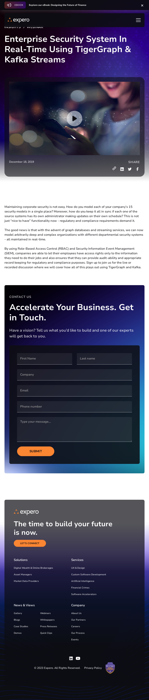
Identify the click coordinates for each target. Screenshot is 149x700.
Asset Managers (23, 574)
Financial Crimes (80, 587)
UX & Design (78, 567)
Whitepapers (47, 619)
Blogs (17, 619)
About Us (76, 613)
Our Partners (78, 619)
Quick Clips (46, 633)
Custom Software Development (88, 574)
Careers (75, 626)
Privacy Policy (93, 668)
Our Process (78, 633)
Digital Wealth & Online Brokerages (33, 567)
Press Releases (48, 626)
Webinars (45, 613)
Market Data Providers (26, 581)
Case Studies (21, 626)
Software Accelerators (83, 594)
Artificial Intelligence (82, 581)
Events (75, 639)
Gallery (18, 613)
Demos (18, 633)
